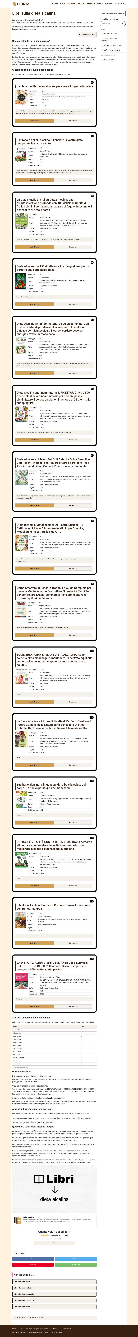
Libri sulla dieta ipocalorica (24, 1300)
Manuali (81, 4)
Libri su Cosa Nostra (108, 60)
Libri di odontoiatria (108, 55)
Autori (55, 4)
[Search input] (111, 23)
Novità (100, 4)
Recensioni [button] (73, 121)
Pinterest (33, 1264)
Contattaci (58, 1333)
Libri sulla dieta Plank (22, 1307)
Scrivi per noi (38, 1333)
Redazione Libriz (28, 1217)
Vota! (54, 1243)
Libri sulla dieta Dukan (22, 1282)
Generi (62, 4)
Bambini (118, 4)
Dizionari (91, 4)
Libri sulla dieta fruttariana (23, 1288)
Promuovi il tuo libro (26, 1333)
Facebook (33, 1259)
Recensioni (71, 4)
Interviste (109, 4)
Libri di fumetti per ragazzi (110, 50)
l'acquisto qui (46, 1094)
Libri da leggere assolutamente (113, 13)
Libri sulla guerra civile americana (109, 39)
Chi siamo (15, 1333)
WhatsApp (76, 1264)
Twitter (76, 1259)
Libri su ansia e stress (109, 34)
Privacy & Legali (49, 1333)
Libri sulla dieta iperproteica (24, 1294)
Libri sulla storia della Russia (111, 45)
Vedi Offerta (34, 121)
